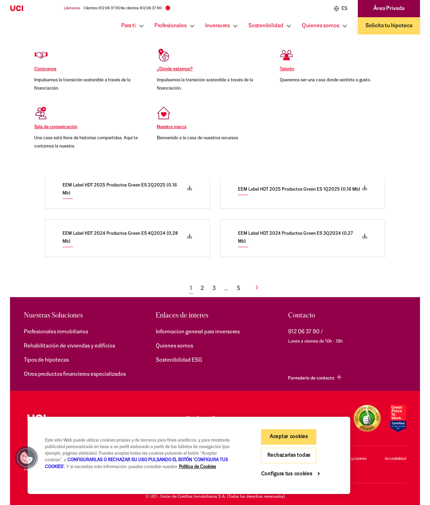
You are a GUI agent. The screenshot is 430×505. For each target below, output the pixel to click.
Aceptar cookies (289, 437)
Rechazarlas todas (288, 455)
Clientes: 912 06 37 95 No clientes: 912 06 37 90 (123, 8)
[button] (27, 458)
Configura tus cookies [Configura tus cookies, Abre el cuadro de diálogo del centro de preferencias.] (287, 474)
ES (340, 8)
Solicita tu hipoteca (388, 26)
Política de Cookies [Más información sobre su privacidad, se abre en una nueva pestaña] (197, 467)
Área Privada (388, 8)
